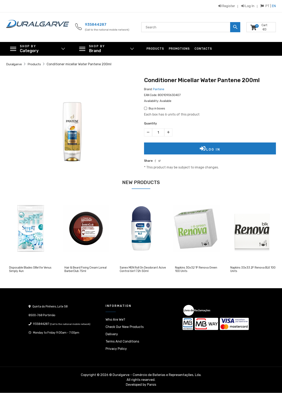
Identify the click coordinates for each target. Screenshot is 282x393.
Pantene (158, 89)
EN (274, 6)
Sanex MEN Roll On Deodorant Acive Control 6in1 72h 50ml (143, 270)
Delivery (112, 334)
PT (267, 6)
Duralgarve (14, 64)
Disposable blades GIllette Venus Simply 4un (30, 270)
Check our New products (125, 327)
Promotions (179, 48)
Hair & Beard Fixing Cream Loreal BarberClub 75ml (85, 270)
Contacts (203, 48)
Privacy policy (116, 349)
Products (155, 48)
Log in (247, 5)
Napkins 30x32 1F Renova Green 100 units (196, 270)
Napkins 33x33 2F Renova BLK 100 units (253, 270)
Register (226, 5)
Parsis (151, 385)
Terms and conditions (122, 342)
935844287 (95, 24)
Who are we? (115, 320)
